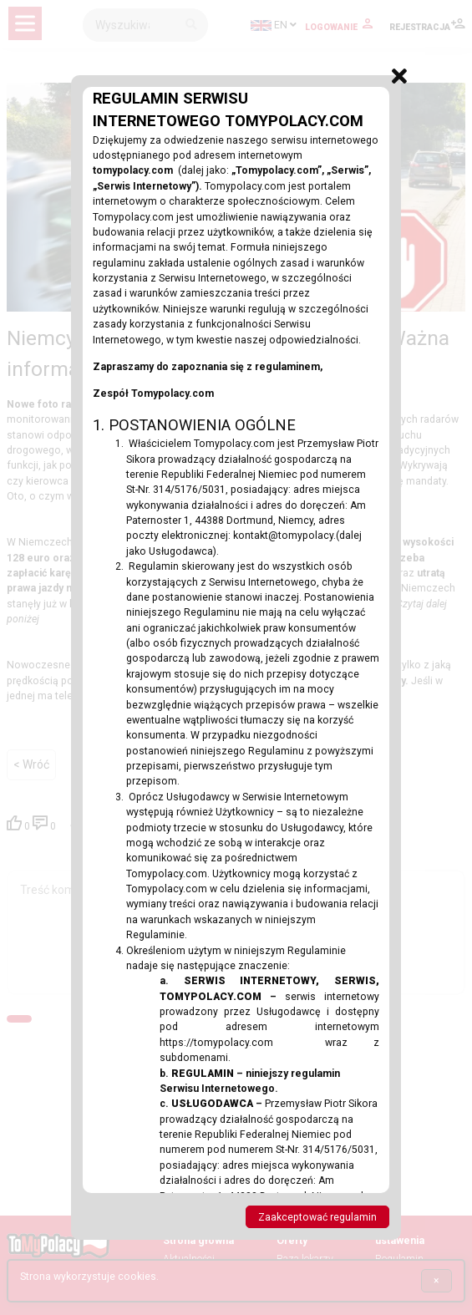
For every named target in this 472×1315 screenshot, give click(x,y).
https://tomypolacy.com (242, 1042)
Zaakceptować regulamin (317, 1217)
